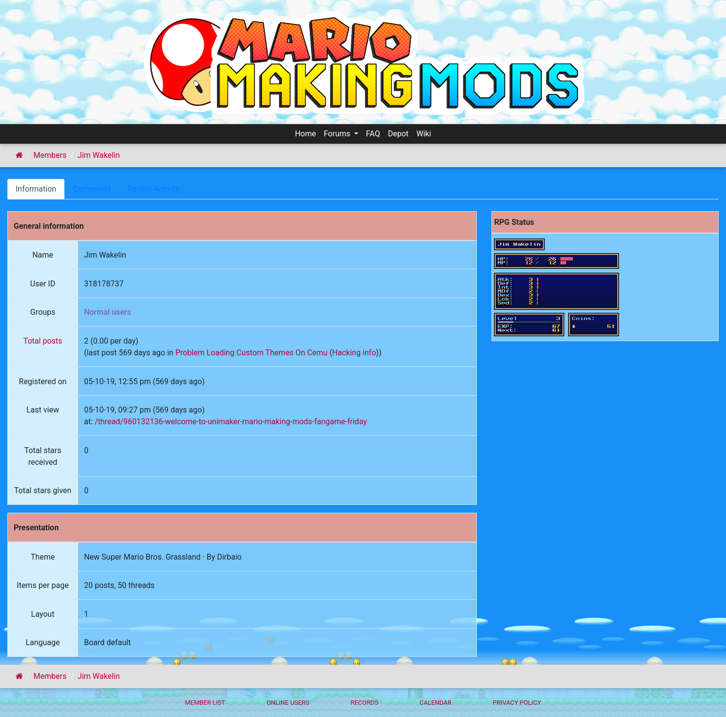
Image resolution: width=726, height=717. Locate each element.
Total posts (43, 341)
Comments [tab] (92, 189)
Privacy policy (516, 702)
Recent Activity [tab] (154, 189)
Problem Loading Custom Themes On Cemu (251, 352)
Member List (205, 702)
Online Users (287, 702)
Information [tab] (36, 189)
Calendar (435, 702)
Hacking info (354, 352)
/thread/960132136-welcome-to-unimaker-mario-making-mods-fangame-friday (231, 421)
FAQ (373, 133)
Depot (398, 133)
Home (305, 133)
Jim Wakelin (99, 155)
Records (364, 702)
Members (50, 155)
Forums (338, 133)
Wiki (423, 133)
